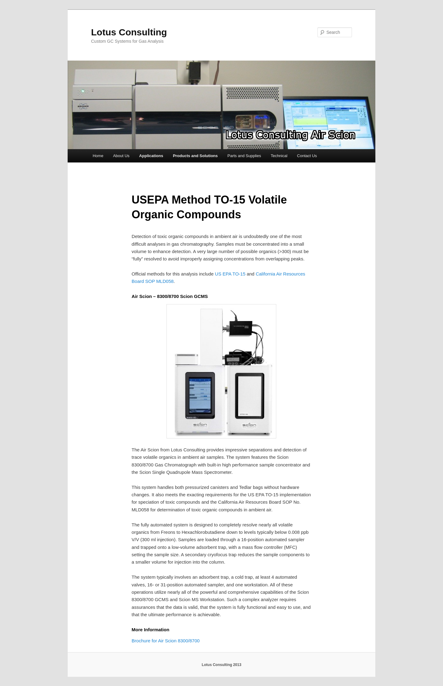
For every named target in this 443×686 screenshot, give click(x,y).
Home (98, 155)
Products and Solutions (195, 155)
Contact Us (307, 155)
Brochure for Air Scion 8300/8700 (166, 640)
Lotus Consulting (129, 32)
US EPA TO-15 (230, 273)
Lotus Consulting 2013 (221, 665)
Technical (279, 155)
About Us (121, 155)
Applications (151, 155)
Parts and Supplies (244, 155)
